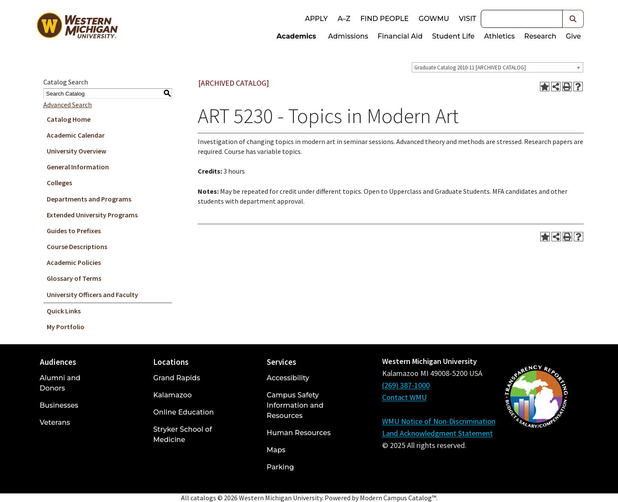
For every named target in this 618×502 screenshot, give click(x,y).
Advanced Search (67, 104)
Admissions (348, 36)
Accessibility (288, 378)
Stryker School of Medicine (182, 434)
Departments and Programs (89, 199)
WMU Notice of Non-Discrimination (438, 421)
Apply (316, 19)
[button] (573, 19)
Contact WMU (404, 397)
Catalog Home (68, 119)
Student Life (453, 36)
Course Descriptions (77, 246)
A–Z (344, 19)
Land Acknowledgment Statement (437, 433)
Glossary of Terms (74, 278)
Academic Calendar (76, 135)
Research (540, 36)
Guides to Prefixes (74, 230)
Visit (467, 19)
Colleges (59, 182)
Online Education (183, 412)
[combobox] (497, 67)
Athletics (499, 36)
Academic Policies (74, 262)
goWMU (434, 19)
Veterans (55, 422)
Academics (296, 36)
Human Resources (299, 433)
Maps (276, 450)
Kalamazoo (172, 395)
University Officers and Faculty (92, 294)
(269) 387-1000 (406, 385)
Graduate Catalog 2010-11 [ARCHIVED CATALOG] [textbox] (470, 67)
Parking (280, 467)
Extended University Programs (92, 214)
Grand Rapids (176, 378)
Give (573, 36)
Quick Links (64, 311)
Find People (384, 19)
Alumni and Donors (60, 383)
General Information (78, 166)
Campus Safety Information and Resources (295, 405)
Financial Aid (400, 36)
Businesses (59, 405)
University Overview (76, 151)
